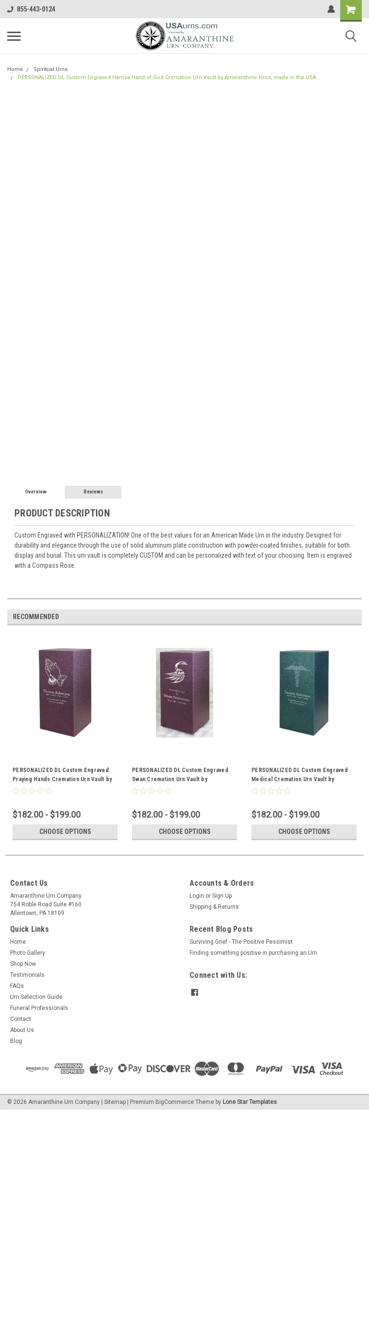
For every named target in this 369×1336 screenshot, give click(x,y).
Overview (36, 492)
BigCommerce (174, 1102)
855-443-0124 (31, 9)
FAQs (17, 986)
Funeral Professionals (39, 1008)
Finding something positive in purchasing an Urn (253, 952)
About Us (22, 1030)
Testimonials (27, 975)
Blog (16, 1041)
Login (197, 895)
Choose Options (65, 831)
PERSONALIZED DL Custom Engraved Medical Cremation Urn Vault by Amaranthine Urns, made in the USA (299, 776)
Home (15, 69)
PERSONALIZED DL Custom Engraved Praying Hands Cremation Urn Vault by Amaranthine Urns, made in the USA (62, 776)
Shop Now (23, 964)
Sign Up (222, 895)
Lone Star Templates (250, 1102)
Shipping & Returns (214, 906)
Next (354, 617)
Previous (341, 617)
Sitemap (115, 1102)
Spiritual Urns (51, 69)
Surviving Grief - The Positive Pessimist (241, 941)
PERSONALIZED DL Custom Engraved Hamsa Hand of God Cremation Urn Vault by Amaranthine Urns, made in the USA (167, 77)
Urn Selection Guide (36, 997)
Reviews (93, 492)
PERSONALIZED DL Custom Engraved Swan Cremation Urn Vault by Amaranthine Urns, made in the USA (180, 776)
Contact (20, 1019)
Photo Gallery (27, 952)
